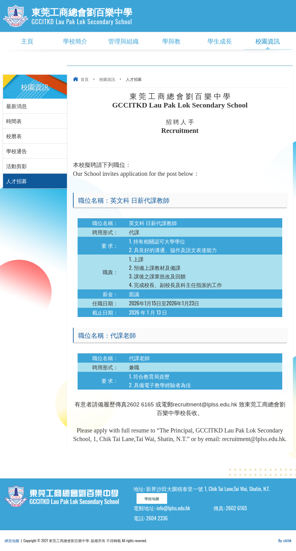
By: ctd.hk (284, 540)
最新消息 (16, 106)
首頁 (85, 79)
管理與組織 (123, 40)
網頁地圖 (12, 540)
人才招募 (16, 181)
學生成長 (219, 40)
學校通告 (16, 151)
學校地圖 (151, 498)
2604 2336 (156, 518)
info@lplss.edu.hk (173, 508)
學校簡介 (75, 40)
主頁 (27, 40)
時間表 (14, 121)
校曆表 (14, 136)
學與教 (171, 40)
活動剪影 (16, 166)
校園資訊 (267, 40)
